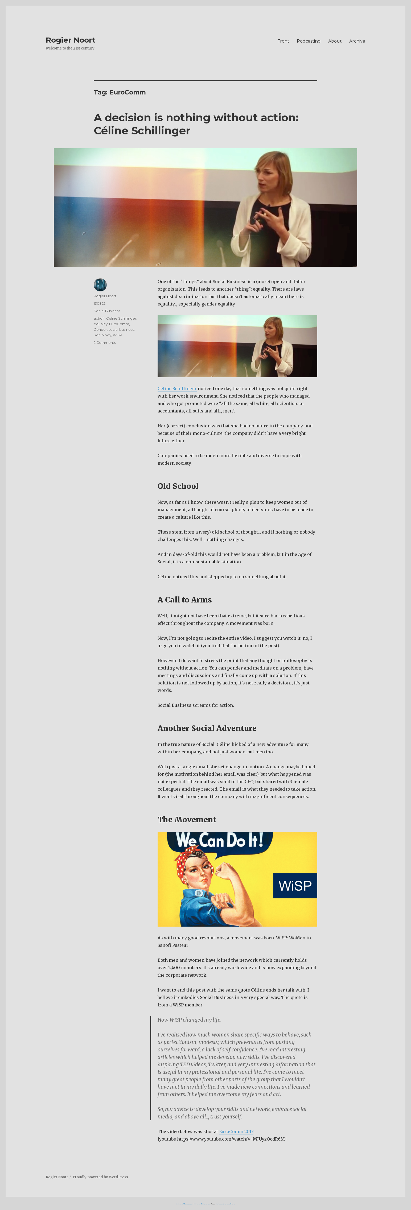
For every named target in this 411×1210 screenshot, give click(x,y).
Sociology (102, 335)
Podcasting (309, 41)
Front (283, 41)
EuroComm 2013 (236, 1131)
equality (101, 324)
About (335, 41)
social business (121, 329)
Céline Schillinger (177, 388)
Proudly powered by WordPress (100, 1177)
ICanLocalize (225, 1205)
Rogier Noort (71, 39)
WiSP (117, 335)
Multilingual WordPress (193, 1205)
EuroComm (119, 324)
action (99, 318)
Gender (100, 329)
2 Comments (105, 342)
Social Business (107, 311)
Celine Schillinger (121, 318)
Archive (357, 41)
